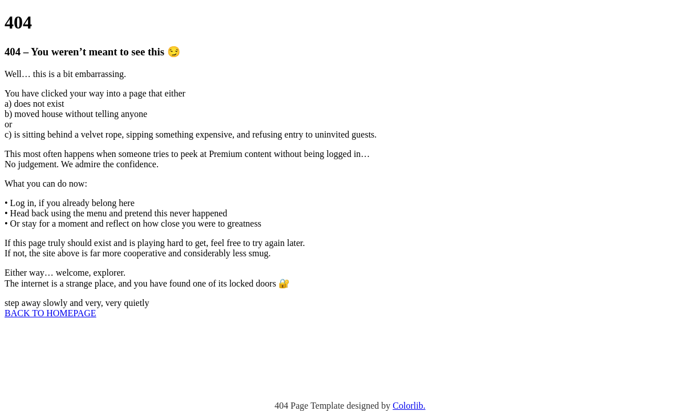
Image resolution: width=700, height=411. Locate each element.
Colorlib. (409, 405)
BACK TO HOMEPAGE (50, 313)
